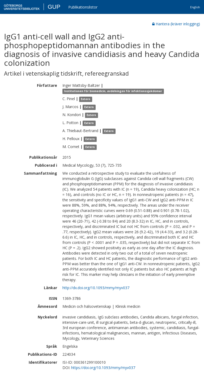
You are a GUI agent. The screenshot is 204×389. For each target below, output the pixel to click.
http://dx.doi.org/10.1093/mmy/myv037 (95, 287)
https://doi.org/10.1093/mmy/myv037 (103, 367)
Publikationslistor (82, 7)
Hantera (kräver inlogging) (176, 23)
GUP (54, 6)
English (195, 7)
